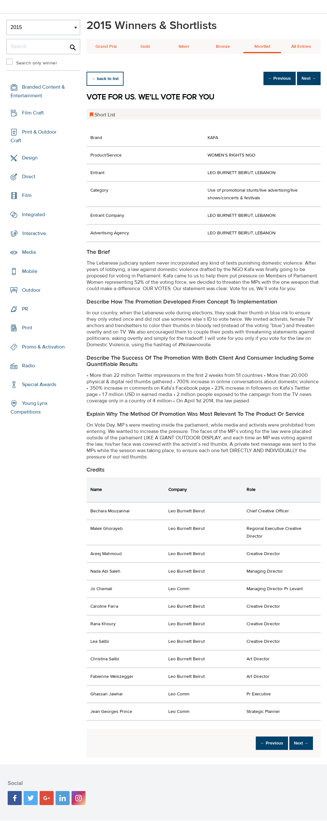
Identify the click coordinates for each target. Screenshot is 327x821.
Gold (145, 46)
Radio (28, 366)
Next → (306, 78)
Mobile (29, 271)
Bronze (223, 46)
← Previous (270, 78)
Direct (28, 176)
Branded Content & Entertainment (38, 91)
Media (29, 252)
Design (30, 158)
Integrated (33, 214)
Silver (184, 46)
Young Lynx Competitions (29, 407)
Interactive (34, 233)
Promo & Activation (43, 346)
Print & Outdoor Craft (34, 136)
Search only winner (36, 63)
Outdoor (31, 290)
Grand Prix (106, 46)
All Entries (301, 46)
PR (25, 309)
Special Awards (39, 384)
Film (27, 195)
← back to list (107, 78)
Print (27, 328)
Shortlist (262, 46)
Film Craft (33, 113)
